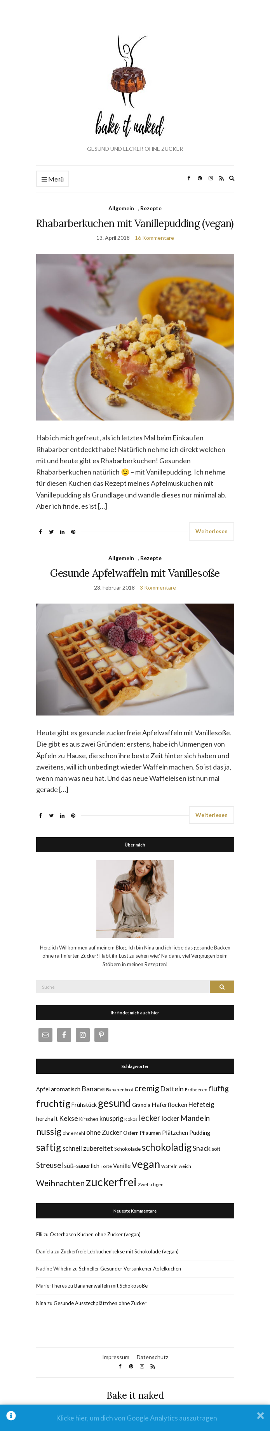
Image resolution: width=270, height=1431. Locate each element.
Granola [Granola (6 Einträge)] (141, 1105)
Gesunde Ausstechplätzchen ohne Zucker (100, 1303)
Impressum (115, 1357)
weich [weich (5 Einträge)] (185, 1166)
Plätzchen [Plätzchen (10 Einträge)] (175, 1132)
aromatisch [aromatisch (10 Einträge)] (65, 1088)
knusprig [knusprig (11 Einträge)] (111, 1118)
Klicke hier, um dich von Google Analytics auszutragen (136, 1418)
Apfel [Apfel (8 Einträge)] (43, 1089)
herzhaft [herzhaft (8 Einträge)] (47, 1118)
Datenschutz (152, 1357)
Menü (53, 179)
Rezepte (151, 208)
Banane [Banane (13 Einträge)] (93, 1089)
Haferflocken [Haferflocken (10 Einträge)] (169, 1104)
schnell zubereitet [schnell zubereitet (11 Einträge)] (88, 1148)
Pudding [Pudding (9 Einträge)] (200, 1132)
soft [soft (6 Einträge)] (216, 1149)
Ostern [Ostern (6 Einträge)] (131, 1133)
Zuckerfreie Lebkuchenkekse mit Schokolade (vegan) (120, 1251)
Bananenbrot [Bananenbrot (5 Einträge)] (119, 1089)
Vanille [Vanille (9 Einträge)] (122, 1165)
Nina (41, 1303)
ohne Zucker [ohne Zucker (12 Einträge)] (104, 1132)
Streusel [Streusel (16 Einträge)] (49, 1165)
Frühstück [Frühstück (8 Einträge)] (84, 1104)
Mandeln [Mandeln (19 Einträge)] (195, 1117)
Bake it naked (135, 1395)
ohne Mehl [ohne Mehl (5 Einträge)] (74, 1133)
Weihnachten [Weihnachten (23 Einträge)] (60, 1183)
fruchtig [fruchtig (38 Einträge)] (53, 1103)
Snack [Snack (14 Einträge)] (202, 1148)
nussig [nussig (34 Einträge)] (48, 1131)
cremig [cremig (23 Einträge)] (146, 1088)
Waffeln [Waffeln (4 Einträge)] (169, 1166)
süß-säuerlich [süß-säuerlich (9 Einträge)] (81, 1165)
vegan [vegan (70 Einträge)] (146, 1163)
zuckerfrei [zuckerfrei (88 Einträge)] (111, 1181)
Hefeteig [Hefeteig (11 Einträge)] (201, 1104)
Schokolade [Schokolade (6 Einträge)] (127, 1149)
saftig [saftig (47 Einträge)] (48, 1147)
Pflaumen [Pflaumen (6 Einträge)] (150, 1133)
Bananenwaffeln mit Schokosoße (111, 1286)
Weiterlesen (211, 531)
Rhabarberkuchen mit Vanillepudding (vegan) (135, 223)
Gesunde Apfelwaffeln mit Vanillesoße (135, 573)
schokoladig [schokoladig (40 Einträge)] (167, 1147)
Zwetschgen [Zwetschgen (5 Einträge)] (151, 1184)
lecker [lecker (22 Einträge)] (149, 1117)
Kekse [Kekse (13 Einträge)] (68, 1118)
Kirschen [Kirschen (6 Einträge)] (88, 1119)
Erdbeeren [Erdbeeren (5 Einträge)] (196, 1089)
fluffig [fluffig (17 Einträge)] (219, 1088)
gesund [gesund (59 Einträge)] (114, 1103)
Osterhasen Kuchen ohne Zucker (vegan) (95, 1234)
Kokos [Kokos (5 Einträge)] (131, 1119)
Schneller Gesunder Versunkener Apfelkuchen (130, 1268)
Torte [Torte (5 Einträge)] (106, 1166)
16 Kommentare (154, 237)
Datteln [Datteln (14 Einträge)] (172, 1088)
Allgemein (121, 208)
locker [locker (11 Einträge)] (170, 1118)
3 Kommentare (158, 587)
